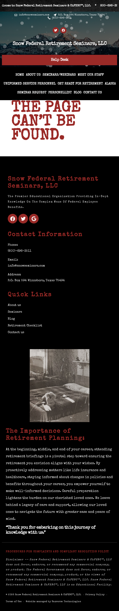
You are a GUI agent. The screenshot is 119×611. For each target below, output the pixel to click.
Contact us (92, 92)
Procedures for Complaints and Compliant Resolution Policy (57, 551)
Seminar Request (31, 92)
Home (19, 75)
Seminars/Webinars (59, 75)
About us (33, 75)
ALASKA (110, 83)
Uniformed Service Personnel (29, 83)
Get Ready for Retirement (80, 83)
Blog (77, 92)
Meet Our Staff (91, 75)
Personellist (60, 92)
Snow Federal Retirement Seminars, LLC (59, 44)
